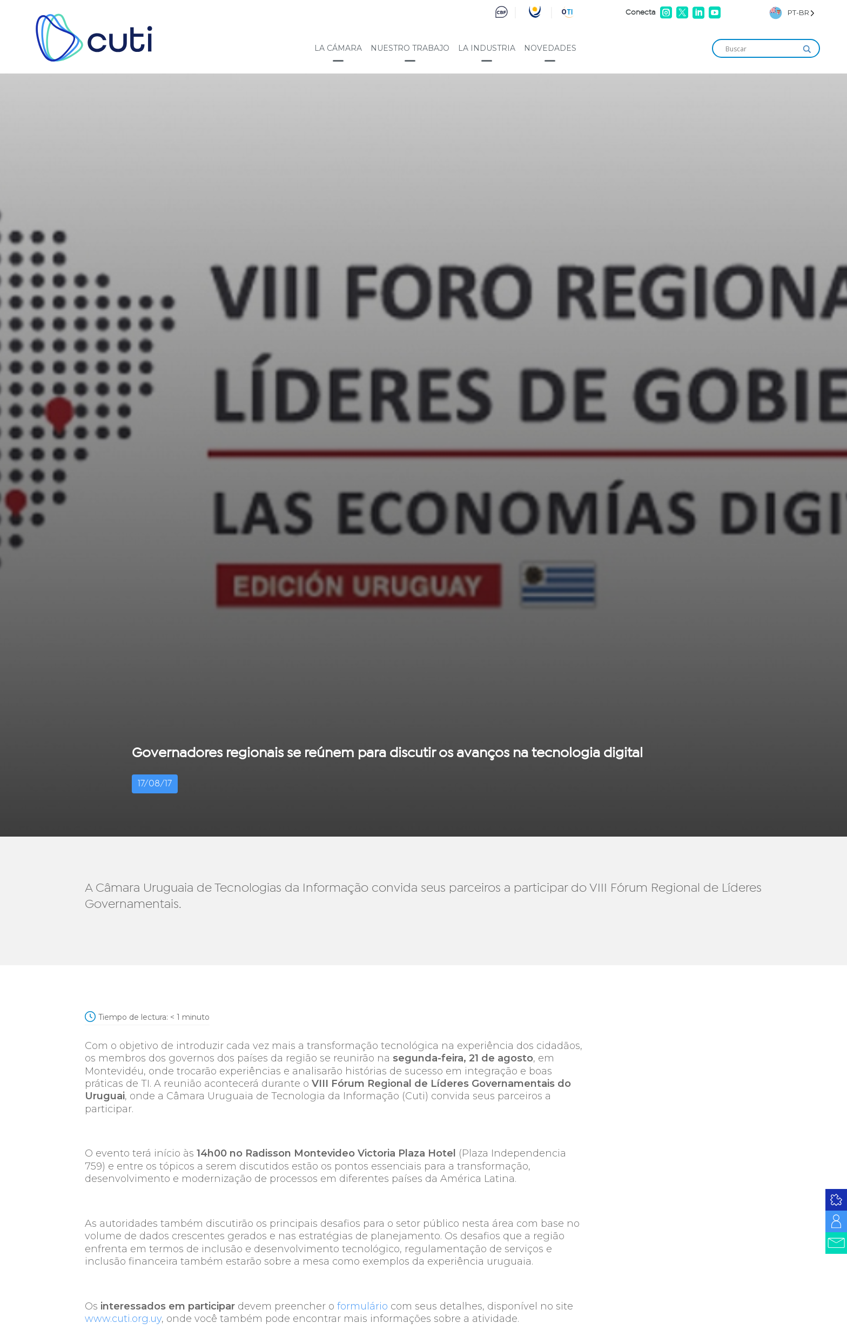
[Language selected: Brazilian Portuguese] (792, 13)
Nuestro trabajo (410, 48)
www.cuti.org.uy (123, 1319)
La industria (486, 48)
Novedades (550, 48)
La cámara (338, 48)
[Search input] (761, 49)
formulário (362, 1306)
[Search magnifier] (807, 49)
